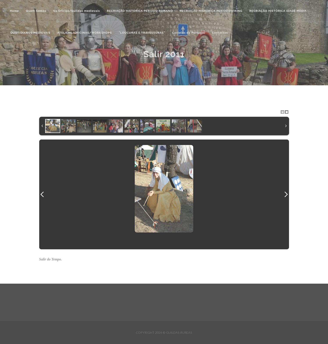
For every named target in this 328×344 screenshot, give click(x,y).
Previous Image (42, 194)
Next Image (286, 194)
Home (14, 10)
